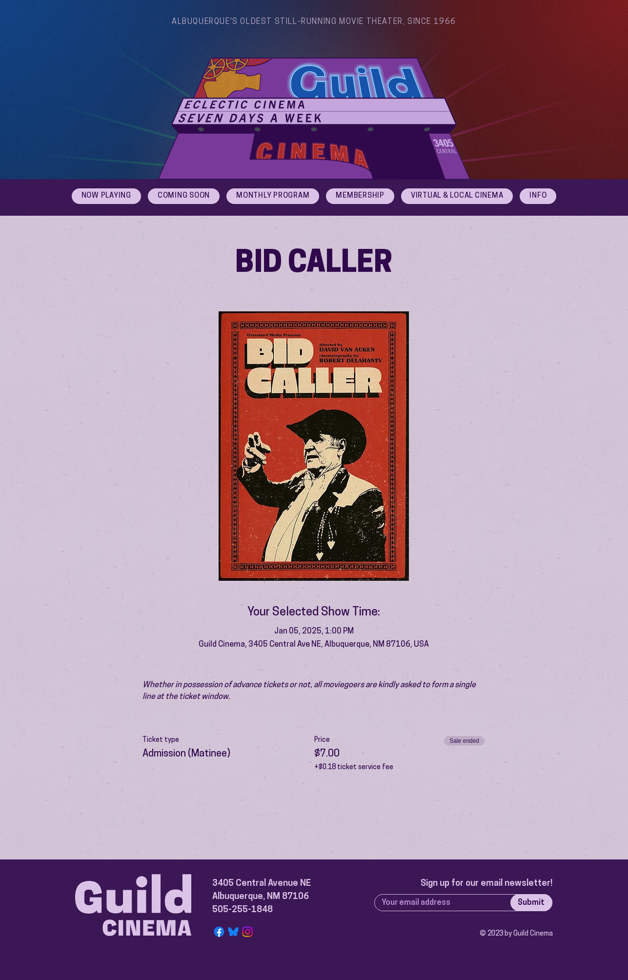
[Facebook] (219, 932)
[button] (538, 196)
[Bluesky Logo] (233, 932)
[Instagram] (247, 932)
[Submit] (531, 902)
